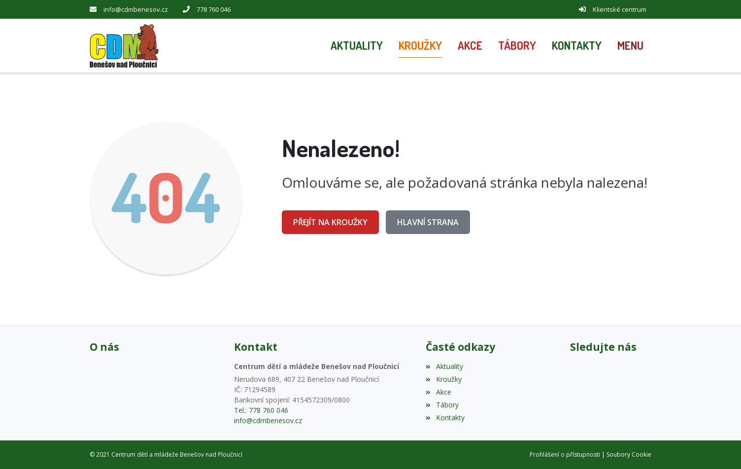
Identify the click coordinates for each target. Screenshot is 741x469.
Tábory (442, 404)
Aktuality (444, 366)
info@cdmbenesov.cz (135, 9)
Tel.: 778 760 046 (261, 410)
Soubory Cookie (628, 454)
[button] (630, 46)
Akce (438, 392)
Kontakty (445, 417)
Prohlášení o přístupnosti (565, 454)
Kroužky (443, 379)
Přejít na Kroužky (330, 222)
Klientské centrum (619, 9)
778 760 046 (214, 9)
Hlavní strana (428, 222)
